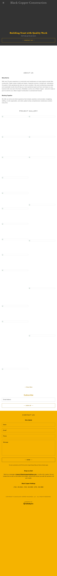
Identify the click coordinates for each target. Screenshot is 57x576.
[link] (28, 2)
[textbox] (28, 400)
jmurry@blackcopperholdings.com (26, 474)
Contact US (28, 40)
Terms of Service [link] (42, 465)
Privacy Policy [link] (34, 465)
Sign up (28, 405)
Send (28, 459)
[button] (4, 2)
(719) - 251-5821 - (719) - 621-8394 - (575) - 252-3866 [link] (28, 487)
